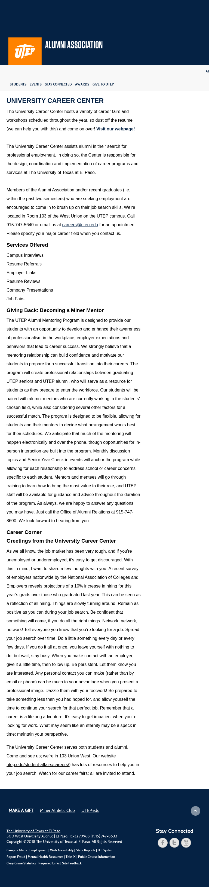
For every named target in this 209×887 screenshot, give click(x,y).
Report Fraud (16, 857)
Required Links (49, 863)
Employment (38, 850)
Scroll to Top (195, 811)
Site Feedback (72, 863)
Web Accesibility (61, 850)
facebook (162, 842)
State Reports (85, 850)
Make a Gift (21, 811)
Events (36, 84)
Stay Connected (58, 84)
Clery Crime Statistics (21, 863)
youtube (186, 842)
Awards (82, 84)
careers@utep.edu (80, 224)
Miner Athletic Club (57, 811)
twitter (174, 842)
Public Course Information (96, 857)
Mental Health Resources (45, 857)
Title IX (71, 857)
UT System (105, 850)
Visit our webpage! (115, 129)
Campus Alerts (17, 850)
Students (18, 84)
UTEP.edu (90, 811)
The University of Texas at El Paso (33, 831)
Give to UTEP (103, 84)
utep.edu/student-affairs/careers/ (38, 764)
